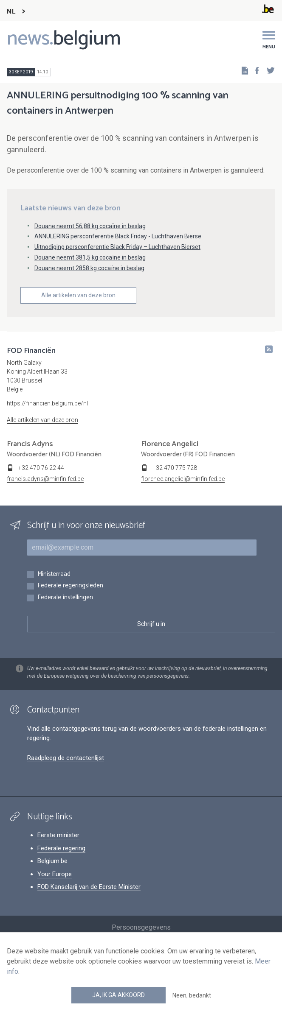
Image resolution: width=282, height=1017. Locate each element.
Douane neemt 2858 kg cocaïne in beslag (89, 268)
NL (11, 11)
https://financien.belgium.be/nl (47, 403)
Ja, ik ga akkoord (118, 995)
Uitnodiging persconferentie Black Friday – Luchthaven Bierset (117, 246)
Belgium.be (52, 861)
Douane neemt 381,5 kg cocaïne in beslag (90, 257)
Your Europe (54, 874)
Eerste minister (58, 835)
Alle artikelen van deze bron (78, 295)
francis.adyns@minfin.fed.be (45, 478)
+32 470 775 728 (174, 467)
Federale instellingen (65, 598)
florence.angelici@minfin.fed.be (183, 478)
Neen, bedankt (191, 995)
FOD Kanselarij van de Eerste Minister (89, 887)
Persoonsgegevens (141, 927)
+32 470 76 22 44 (41, 467)
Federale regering (61, 848)
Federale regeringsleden (70, 586)
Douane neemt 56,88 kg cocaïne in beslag (90, 226)
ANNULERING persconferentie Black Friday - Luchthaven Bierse (117, 236)
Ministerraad (53, 574)
